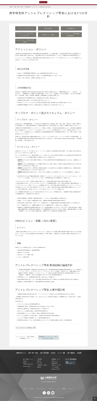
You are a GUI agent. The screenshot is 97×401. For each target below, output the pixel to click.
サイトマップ (70, 388)
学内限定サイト (26, 361)
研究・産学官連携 (44, 353)
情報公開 (39, 361)
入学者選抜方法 (70, 28)
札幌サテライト (55, 361)
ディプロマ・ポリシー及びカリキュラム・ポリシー (25, 34)
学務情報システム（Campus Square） (27, 364)
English (31, 2)
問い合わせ (32, 388)
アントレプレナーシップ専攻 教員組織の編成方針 (71, 34)
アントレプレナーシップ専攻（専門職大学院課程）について (25, 337)
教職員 (27, 2)
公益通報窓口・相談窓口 (42, 365)
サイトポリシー (51, 388)
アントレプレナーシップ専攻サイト (25, 327)
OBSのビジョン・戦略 (47, 34)
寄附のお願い (43, 2)
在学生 (23, 2)
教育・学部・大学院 (18, 6)
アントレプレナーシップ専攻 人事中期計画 (25, 41)
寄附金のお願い (55, 369)
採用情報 (64, 388)
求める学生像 (47, 28)
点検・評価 (39, 363)
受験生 (4, 2)
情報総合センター (55, 365)
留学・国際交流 (71, 353)
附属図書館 (54, 363)
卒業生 (9, 2)
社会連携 (79, 353)
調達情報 (39, 367)
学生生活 (53, 353)
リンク (58, 388)
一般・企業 (14, 2)
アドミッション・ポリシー (25, 28)
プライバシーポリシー (41, 388)
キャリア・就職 (61, 353)
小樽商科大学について (21, 353)
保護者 (19, 2)
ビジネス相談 (54, 367)
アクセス (25, 388)
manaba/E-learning (26, 366)
